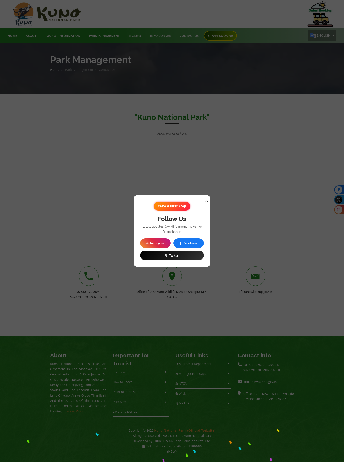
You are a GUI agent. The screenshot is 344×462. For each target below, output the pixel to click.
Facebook (188, 243)
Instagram (155, 243)
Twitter (172, 255)
